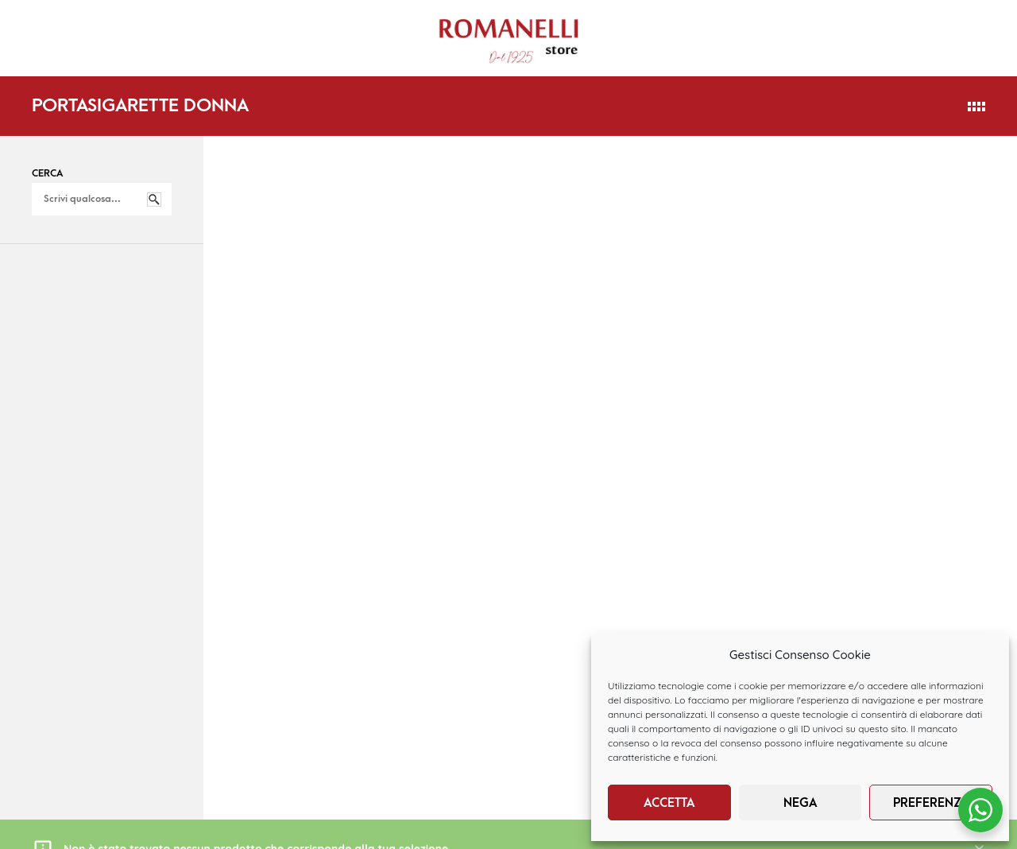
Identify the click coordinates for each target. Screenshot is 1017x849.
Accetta (669, 803)
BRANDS (49, 52)
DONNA (186, 25)
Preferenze (931, 803)
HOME (45, 24)
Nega (800, 803)
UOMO (270, 25)
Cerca (47, 173)
